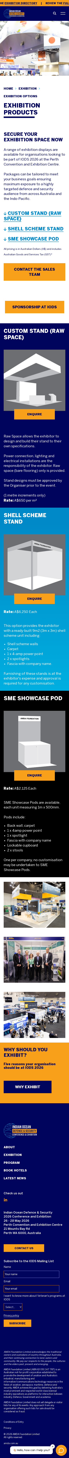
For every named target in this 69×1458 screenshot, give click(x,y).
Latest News (15, 1178)
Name (7, 1267)
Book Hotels (15, 1170)
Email (7, 1281)
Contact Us (24, 1248)
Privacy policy (11, 1316)
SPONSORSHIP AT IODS (34, 307)
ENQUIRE (34, 414)
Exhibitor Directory (22, 3)
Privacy (7, 1428)
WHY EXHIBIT (27, 1087)
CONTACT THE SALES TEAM (34, 272)
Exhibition (13, 1155)
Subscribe (17, 1323)
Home (8, 88)
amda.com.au (11, 1443)
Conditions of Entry (14, 1422)
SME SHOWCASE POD (33, 239)
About (9, 1147)
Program (12, 1162)
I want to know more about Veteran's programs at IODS (34, 1298)
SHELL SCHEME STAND (35, 229)
